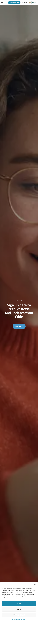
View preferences (19, 615)
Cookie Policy (16, 619)
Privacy (23, 619)
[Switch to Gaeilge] (24, 2)
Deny (19, 609)
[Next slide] (36, 312)
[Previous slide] (1, 312)
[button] (35, 585)
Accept (19, 604)
